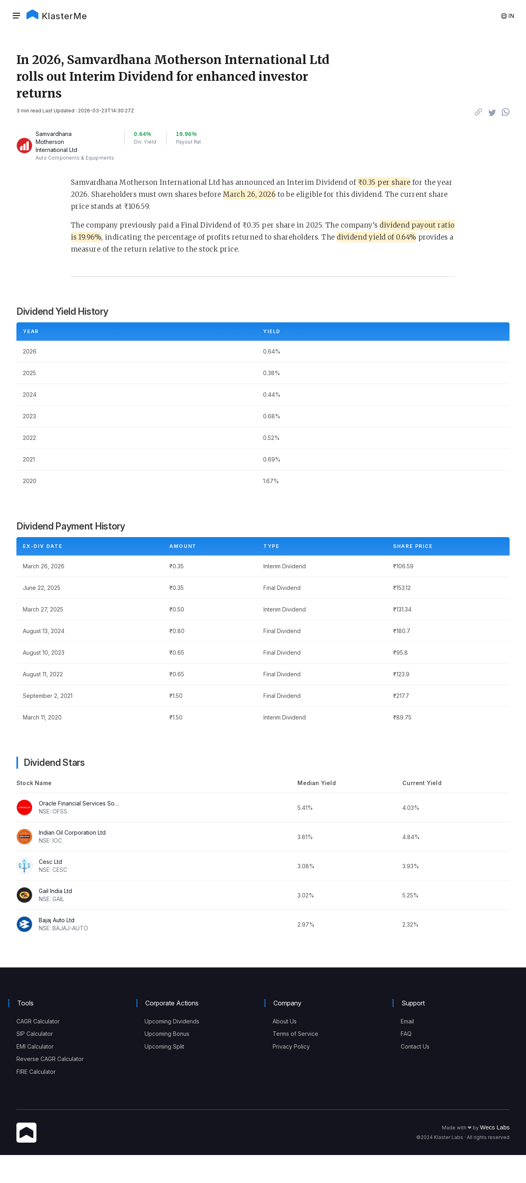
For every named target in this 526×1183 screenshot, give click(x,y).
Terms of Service (295, 1033)
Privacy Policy (291, 1046)
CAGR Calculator (38, 1021)
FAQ (406, 1033)
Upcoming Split (164, 1046)
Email (407, 1021)
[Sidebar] (16, 16)
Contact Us (415, 1046)
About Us (285, 1021)
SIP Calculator (34, 1033)
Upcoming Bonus (167, 1033)
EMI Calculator (35, 1046)
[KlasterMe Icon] (26, 1133)
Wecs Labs (495, 1127)
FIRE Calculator (36, 1071)
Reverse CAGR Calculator (50, 1058)
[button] (19, 16)
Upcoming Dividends (172, 1021)
